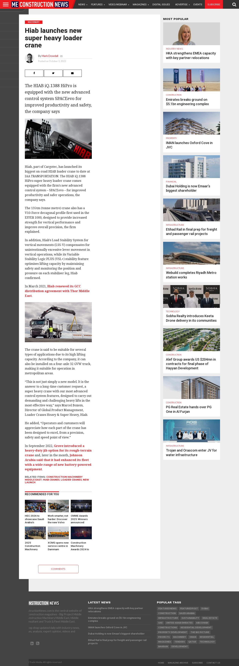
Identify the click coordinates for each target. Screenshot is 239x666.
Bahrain (163, 646)
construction (167, 613)
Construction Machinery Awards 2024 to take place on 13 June (80, 546)
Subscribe (214, 4)
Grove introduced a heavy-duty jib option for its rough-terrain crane (58, 450)
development (179, 646)
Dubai (204, 608)
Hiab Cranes (51, 479)
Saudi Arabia (187, 613)
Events (197, 4)
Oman (192, 637)
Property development (172, 632)
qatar (192, 642)
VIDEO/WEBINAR (117, 4)
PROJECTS (164, 637)
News (81, 4)
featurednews (167, 608)
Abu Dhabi (202, 623)
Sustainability (190, 618)
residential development (196, 627)
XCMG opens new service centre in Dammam (58, 546)
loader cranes (71, 479)
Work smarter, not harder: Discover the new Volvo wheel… (58, 519)
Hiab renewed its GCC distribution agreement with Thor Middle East (57, 291)
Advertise (181, 4)
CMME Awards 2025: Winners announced (79, 519)
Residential (207, 637)
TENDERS (180, 642)
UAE (160, 623)
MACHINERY (179, 637)
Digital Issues (161, 4)
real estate (210, 618)
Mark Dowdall (50, 56)
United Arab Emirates (179, 623)
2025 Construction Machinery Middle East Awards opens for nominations (35, 546)
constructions (167, 627)
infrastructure (168, 618)
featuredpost (189, 608)
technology (207, 642)
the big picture (200, 632)
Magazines (140, 4)
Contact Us (213, 663)
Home (161, 663)
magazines (164, 642)
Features (97, 4)
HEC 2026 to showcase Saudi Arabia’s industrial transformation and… (34, 519)
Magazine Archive (178, 663)
